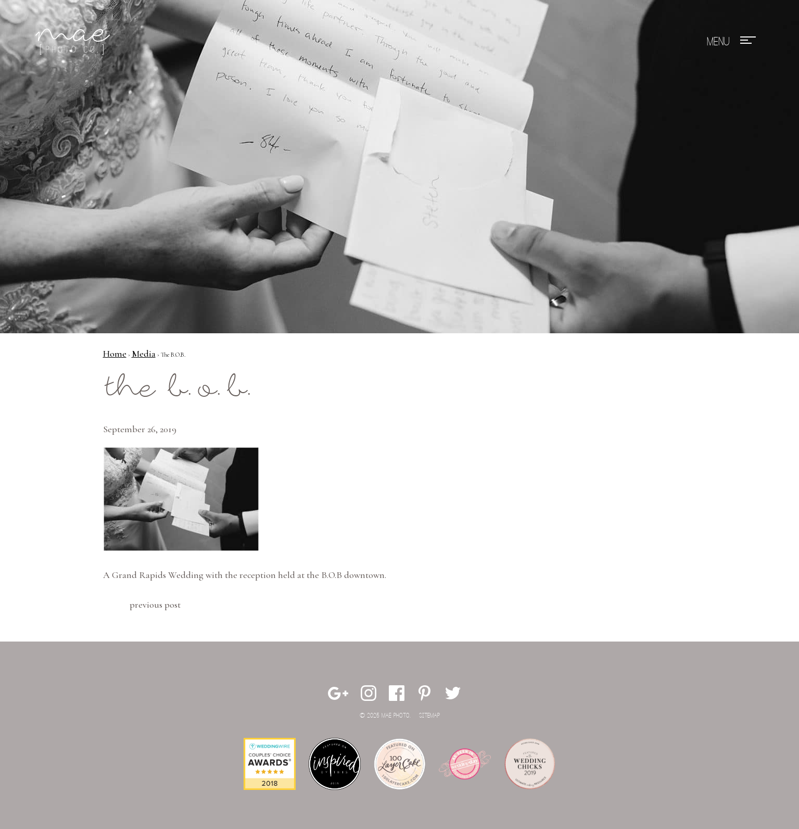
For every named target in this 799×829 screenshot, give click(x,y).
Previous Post (155, 604)
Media (144, 353)
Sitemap (429, 716)
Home (114, 353)
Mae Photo (74, 42)
